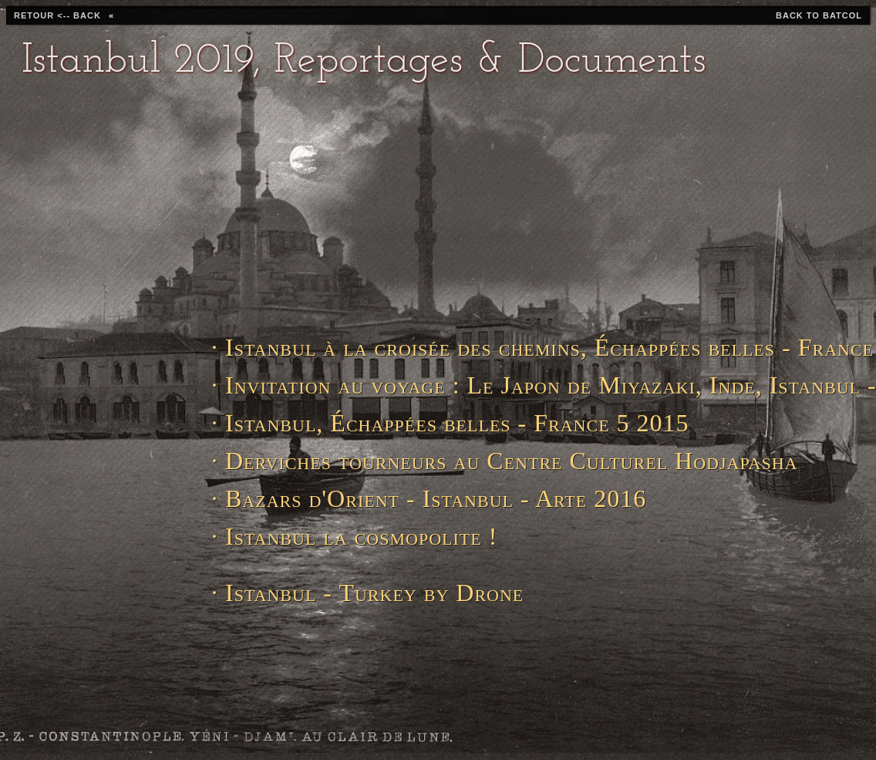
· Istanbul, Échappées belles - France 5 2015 (425, 423)
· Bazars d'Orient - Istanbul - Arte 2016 (425, 498)
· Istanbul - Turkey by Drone (367, 592)
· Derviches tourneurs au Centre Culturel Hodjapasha (425, 461)
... (221, 649)
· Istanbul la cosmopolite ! (354, 536)
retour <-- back (57, 15)
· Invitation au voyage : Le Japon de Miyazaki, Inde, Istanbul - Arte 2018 (425, 385)
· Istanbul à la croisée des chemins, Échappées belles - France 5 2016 (425, 347)
